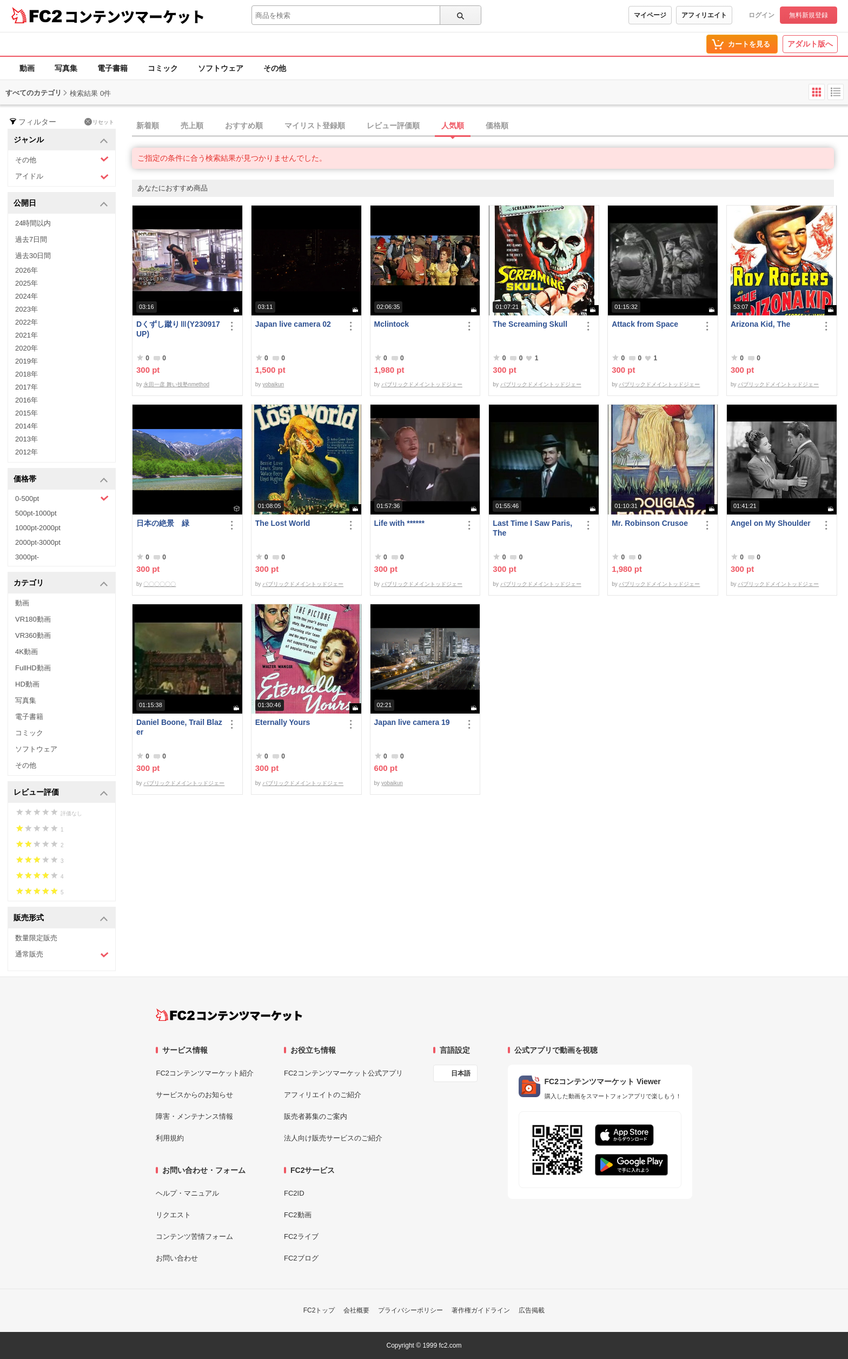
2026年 (26, 270)
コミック (163, 68)
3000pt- (27, 557)
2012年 (26, 452)
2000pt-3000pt (38, 542)
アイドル (62, 176)
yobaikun (273, 384)
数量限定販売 (36, 938)
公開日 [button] (61, 204)
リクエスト (173, 1215)
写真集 (66, 68)
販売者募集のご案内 (315, 1116)
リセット (99, 122)
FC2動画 (298, 1215)
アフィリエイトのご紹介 (322, 1095)
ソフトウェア (220, 68)
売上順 (192, 125)
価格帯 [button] (61, 479)
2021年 (26, 335)
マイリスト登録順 (314, 125)
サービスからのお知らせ (194, 1095)
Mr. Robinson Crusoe (650, 523)
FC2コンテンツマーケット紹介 (205, 1073)
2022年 (26, 322)
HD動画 (27, 684)
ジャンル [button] (61, 140)
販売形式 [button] (61, 918)
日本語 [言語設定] (461, 1073)
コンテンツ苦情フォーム (194, 1236)
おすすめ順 (244, 125)
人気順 (452, 125)
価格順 (497, 125)
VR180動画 (33, 619)
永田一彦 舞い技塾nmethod (176, 384)
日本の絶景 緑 (162, 523)
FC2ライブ (301, 1236)
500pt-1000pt (36, 513)
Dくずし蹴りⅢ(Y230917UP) (178, 329)
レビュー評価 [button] (61, 793)
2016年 (26, 400)
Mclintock (391, 324)
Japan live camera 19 (412, 722)
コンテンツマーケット (134, 16)
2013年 (26, 439)
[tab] (490, 126)
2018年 (26, 374)
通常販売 (62, 954)
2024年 (26, 296)
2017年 (26, 387)
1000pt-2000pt (38, 528)
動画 (27, 68)
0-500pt (62, 498)
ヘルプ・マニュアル (187, 1193)
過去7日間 (31, 239)
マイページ (650, 15)
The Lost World (282, 523)
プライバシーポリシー (410, 1310)
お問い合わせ (177, 1258)
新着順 (147, 125)
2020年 (26, 348)
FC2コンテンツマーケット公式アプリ (343, 1073)
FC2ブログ (301, 1258)
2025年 (26, 283)
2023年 (26, 309)
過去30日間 (33, 256)
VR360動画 (33, 635)
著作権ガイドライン (481, 1310)
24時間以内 (33, 223)
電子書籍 (112, 68)
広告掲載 (532, 1310)
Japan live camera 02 (293, 324)
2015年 (26, 413)
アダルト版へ (810, 43)
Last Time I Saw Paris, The (532, 528)
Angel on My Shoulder (771, 523)
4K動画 (26, 652)
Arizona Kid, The (760, 324)
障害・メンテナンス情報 (194, 1116)
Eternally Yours (282, 722)
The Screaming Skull (530, 324)
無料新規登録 (808, 15)
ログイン (761, 15)
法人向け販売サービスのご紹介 (333, 1138)
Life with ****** (399, 523)
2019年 (26, 361)
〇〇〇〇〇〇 (159, 584)
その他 (274, 68)
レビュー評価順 (393, 125)
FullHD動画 (33, 668)
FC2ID (294, 1193)
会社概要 (356, 1310)
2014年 (26, 426)
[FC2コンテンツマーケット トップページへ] (229, 1014)
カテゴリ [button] (61, 583)
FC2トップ (319, 1310)
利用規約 (170, 1138)
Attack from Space (645, 324)
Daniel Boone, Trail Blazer (179, 727)
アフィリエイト (704, 15)
